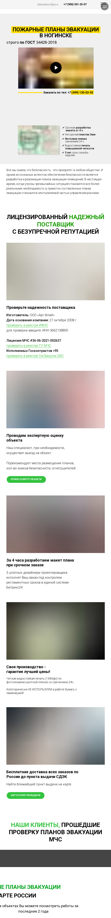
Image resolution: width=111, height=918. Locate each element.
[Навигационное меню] (104, 6)
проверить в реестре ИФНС (27, 325)
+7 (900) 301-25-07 (75, 4)
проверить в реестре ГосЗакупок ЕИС (35, 356)
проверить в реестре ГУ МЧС (28, 346)
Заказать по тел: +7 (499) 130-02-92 (68, 92)
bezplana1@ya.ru (49, 4)
